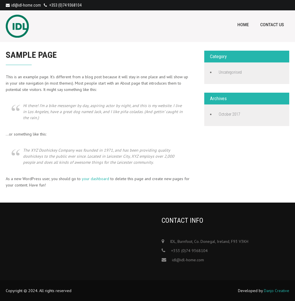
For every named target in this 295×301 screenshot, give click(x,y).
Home (243, 24)
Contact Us (272, 24)
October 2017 (229, 114)
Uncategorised (230, 72)
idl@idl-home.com (23, 5)
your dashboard (95, 178)
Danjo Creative (276, 290)
